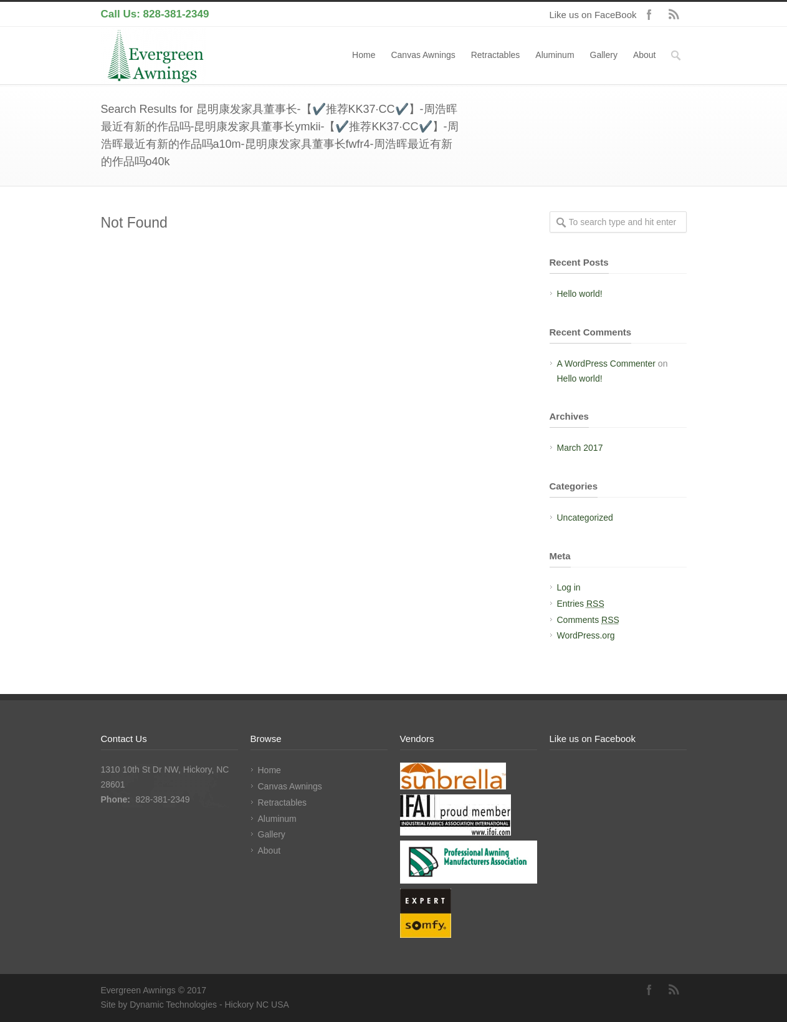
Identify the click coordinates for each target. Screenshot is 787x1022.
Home (363, 55)
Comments (588, 620)
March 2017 (580, 448)
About (644, 55)
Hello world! (580, 294)
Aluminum (554, 55)
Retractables (495, 55)
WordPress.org (586, 635)
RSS (674, 14)
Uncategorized (585, 518)
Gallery (604, 55)
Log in (569, 587)
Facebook (649, 14)
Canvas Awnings (423, 55)
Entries (580, 604)
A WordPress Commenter (606, 364)
